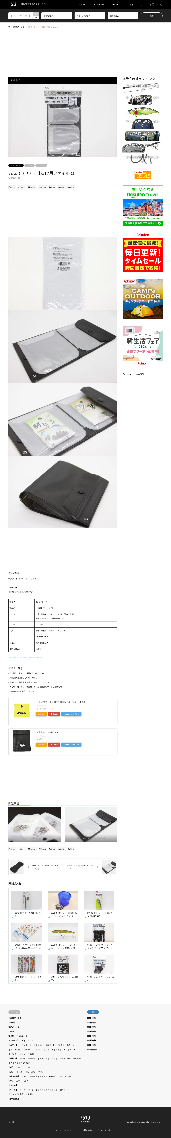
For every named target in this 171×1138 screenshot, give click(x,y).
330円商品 (91, 1027)
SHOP (82, 4)
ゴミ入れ (39, 1090)
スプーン (70, 1045)
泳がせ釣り (32, 1058)
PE (27, 1072)
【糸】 (11, 1072)
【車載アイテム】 (15, 1018)
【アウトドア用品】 (16, 1094)
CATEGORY (98, 4)
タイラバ (39, 1045)
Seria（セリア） (16, 165)
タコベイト (50, 1045)
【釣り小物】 (14, 1076)
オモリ (25, 1076)
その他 (31, 1054)
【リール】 (13, 1085)
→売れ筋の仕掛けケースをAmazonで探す (25, 657)
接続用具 (33, 1076)
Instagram (13, 1122)
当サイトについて (133, 4)
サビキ (52, 1058)
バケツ (11, 1031)
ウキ (61, 1076)
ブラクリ (61, 1058)
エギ (57, 1049)
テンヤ (23, 1058)
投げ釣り (77, 1058)
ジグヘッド (27, 1049)
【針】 (11, 1067)
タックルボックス (15, 1040)
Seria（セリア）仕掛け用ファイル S (91, 838)
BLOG (115, 4)
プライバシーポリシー (106, 1130)
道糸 (33, 1072)
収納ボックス (14, 1027)
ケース (29, 165)
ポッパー (49, 1049)
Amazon (41, 714)
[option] (63, 120)
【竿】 (11, 1081)
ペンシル (61, 1045)
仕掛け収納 (58, 1090)
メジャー (69, 1090)
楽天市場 (54, 714)
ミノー (72, 1049)
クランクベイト (26, 1045)
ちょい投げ (25, 1063)
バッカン (29, 1040)
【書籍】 (12, 1022)
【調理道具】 (14, 1099)
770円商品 (91, 1040)
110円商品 (91, 1018)
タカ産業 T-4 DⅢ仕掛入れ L (46, 732)
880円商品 (91, 1045)
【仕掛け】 (13, 1058)
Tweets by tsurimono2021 (133, 374)
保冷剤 (30, 1094)
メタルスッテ (22, 1036)
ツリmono (140, 1122)
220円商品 (91, 1022)
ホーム (58, 1130)
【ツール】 (41, 165)
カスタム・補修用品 (48, 1076)
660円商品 (91, 1036)
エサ (34, 1067)
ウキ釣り (14, 1063)
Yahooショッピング (71, 714)
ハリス (40, 1072)
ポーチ (31, 1090)
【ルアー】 (13, 1045)
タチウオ (43, 1058)
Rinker (44, 705)
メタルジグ (38, 1049)
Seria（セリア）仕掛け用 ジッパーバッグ (35, 838)
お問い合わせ (156, 4)
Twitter (9, 1122)
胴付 (69, 1058)
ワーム (64, 1049)
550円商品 (91, 1031)
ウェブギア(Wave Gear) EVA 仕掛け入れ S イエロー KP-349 (60, 702)
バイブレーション (18, 1054)
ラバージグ (15, 1049)
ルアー (27, 1067)
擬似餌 (11, 1036)
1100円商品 (92, 1049)
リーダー (20, 1072)
